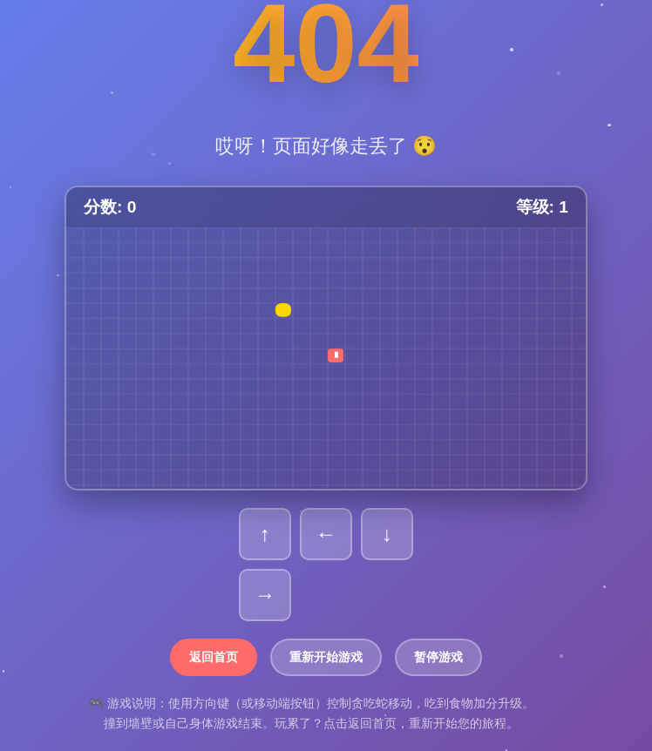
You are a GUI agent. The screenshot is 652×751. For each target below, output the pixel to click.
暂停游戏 (438, 657)
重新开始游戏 (326, 657)
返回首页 (213, 657)
